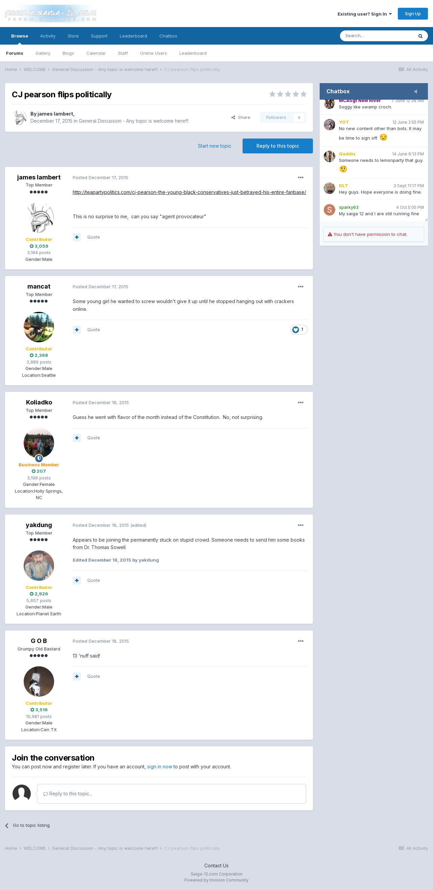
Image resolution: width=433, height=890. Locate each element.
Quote (93, 237)
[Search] (376, 35)
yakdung (39, 524)
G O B (39, 640)
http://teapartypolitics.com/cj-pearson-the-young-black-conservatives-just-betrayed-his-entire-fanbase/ (189, 192)
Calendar (96, 53)
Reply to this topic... (67, 793)
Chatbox (168, 36)
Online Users (153, 53)
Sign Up (413, 13)
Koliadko (39, 402)
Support (99, 36)
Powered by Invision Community (216, 880)
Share (240, 117)
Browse (19, 39)
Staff (123, 53)
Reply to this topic (277, 146)
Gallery (43, 53)
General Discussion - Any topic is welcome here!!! (133, 121)
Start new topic (214, 146)
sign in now (159, 766)
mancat (38, 286)
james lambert (55, 114)
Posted (100, 177)
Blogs (68, 53)
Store (73, 36)
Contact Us (216, 865)
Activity (47, 36)
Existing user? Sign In (365, 14)
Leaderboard (193, 53)
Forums (14, 53)
